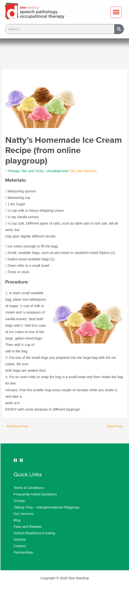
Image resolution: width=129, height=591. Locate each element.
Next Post (117, 426)
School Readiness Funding (34, 533)
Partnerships (23, 552)
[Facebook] (15, 460)
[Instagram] (21, 460)
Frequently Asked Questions (35, 494)
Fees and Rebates (28, 527)
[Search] (119, 29)
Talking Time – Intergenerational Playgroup (46, 507)
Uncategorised (57, 171)
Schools (20, 539)
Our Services (24, 514)
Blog (17, 520)
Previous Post (15, 426)
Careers (20, 546)
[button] (116, 12)
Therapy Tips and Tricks (25, 171)
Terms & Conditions (29, 488)
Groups (19, 501)
